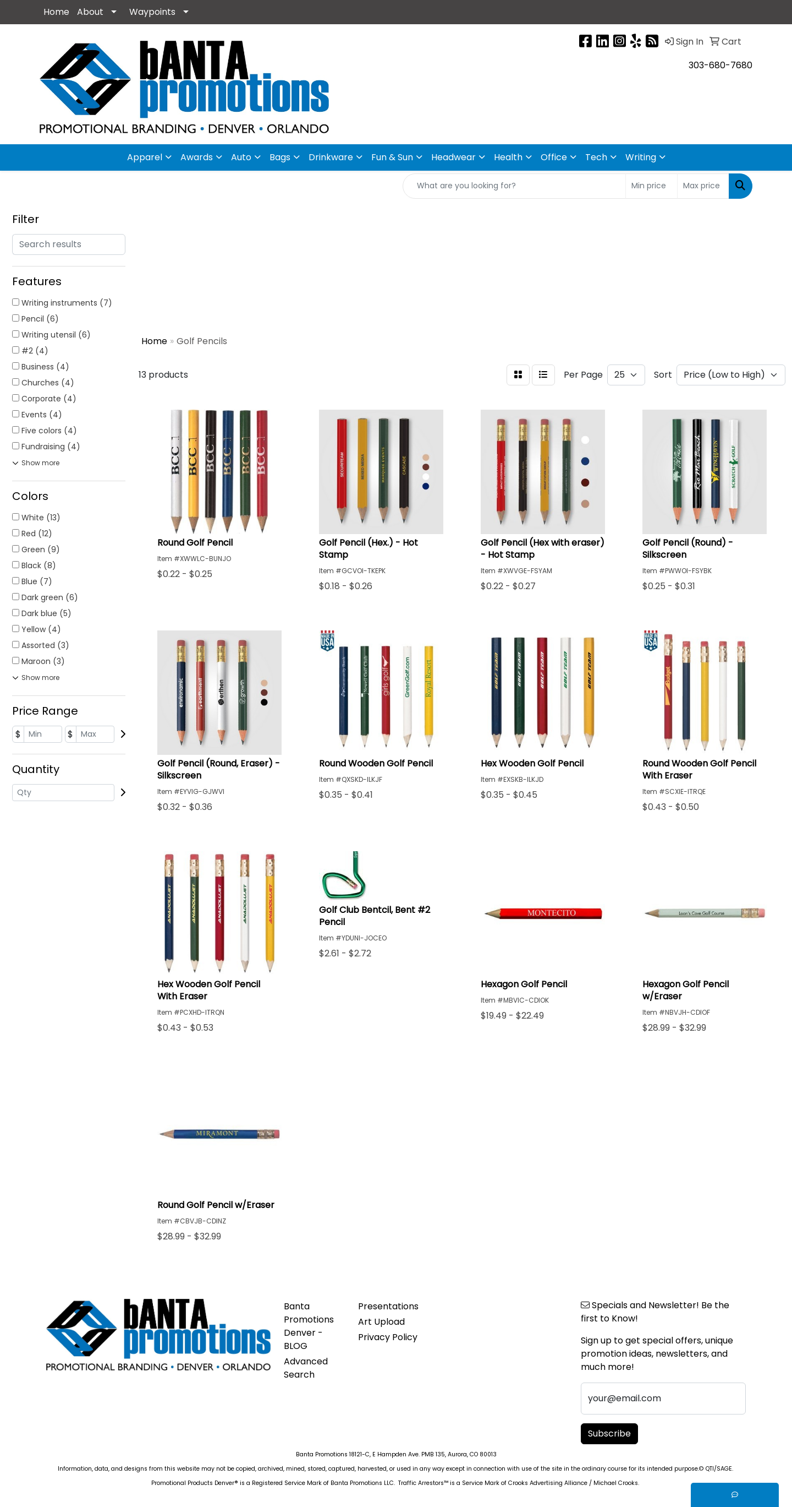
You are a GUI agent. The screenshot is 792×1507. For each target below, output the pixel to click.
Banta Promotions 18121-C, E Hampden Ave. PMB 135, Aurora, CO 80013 (396, 1454)
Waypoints (152, 12)
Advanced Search (306, 1368)
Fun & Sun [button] (392, 157)
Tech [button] (596, 157)
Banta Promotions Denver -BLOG (309, 1326)
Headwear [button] (453, 157)
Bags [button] (280, 157)
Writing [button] (640, 157)
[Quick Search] (514, 186)
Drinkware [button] (331, 157)
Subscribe (609, 1433)
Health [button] (508, 157)
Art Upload (381, 1321)
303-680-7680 (720, 65)
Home (56, 12)
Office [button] (554, 157)
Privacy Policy (387, 1337)
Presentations (388, 1306)
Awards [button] (196, 157)
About (90, 12)
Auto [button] (241, 157)
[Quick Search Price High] (703, 186)
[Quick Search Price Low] (651, 186)
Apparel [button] (144, 157)
